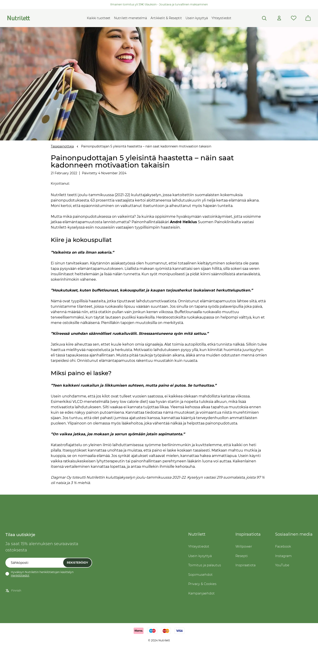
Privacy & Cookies (202, 584)
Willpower (243, 546)
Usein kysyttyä (197, 18)
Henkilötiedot (20, 575)
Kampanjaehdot (201, 593)
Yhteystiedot (221, 18)
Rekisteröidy (77, 562)
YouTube (282, 565)
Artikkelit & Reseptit (166, 18)
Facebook (283, 546)
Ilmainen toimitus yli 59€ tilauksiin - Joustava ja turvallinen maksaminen (159, 4)
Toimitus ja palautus (204, 565)
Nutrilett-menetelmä (130, 18)
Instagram (283, 556)
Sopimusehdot (200, 575)
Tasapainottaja (62, 146)
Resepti (241, 556)
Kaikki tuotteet (98, 18)
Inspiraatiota (245, 565)
